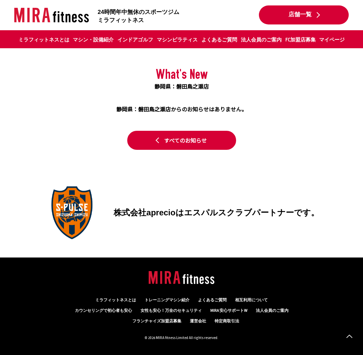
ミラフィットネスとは (43, 39)
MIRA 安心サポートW (228, 310)
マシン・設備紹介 (93, 39)
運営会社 (198, 321)
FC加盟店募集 (300, 39)
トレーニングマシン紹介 (167, 300)
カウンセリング (103, 310)
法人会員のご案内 (261, 39)
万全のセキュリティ (171, 310)
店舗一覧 (300, 15)
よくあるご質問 (219, 39)
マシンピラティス (177, 39)
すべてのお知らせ (185, 140)
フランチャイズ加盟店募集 (156, 321)
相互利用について (251, 300)
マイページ (332, 39)
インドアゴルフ (135, 39)
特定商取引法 (227, 321)
